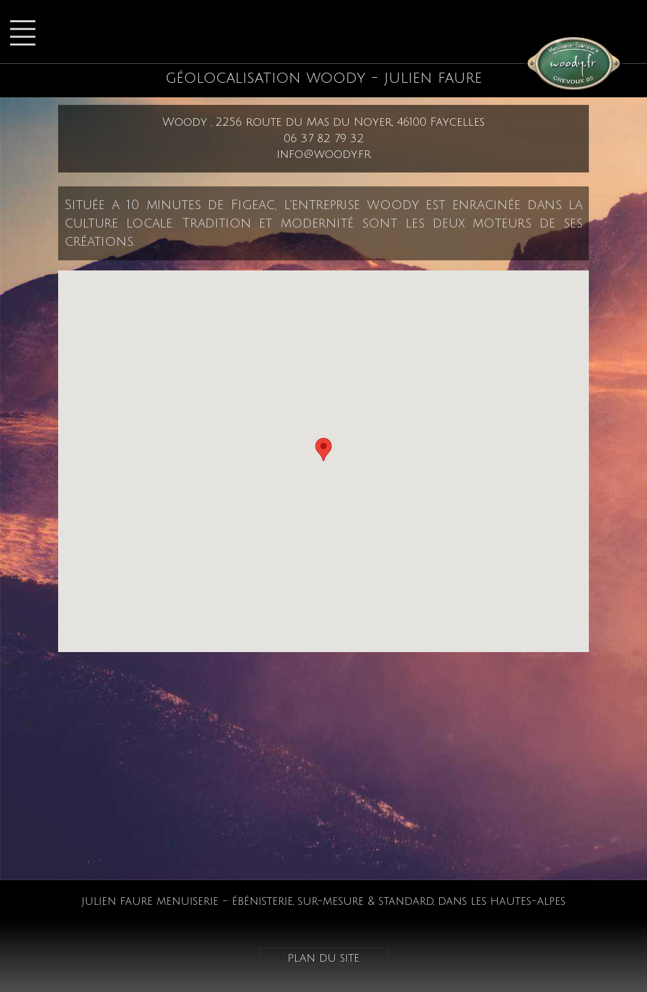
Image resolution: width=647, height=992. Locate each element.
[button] (323, 449)
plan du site (323, 958)
